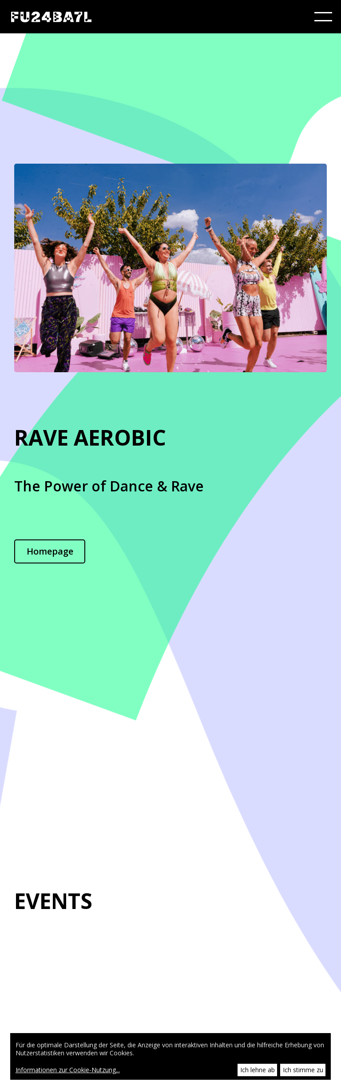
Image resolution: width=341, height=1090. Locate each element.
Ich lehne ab (257, 1070)
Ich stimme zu (303, 1070)
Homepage (50, 551)
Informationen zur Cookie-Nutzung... (68, 1070)
